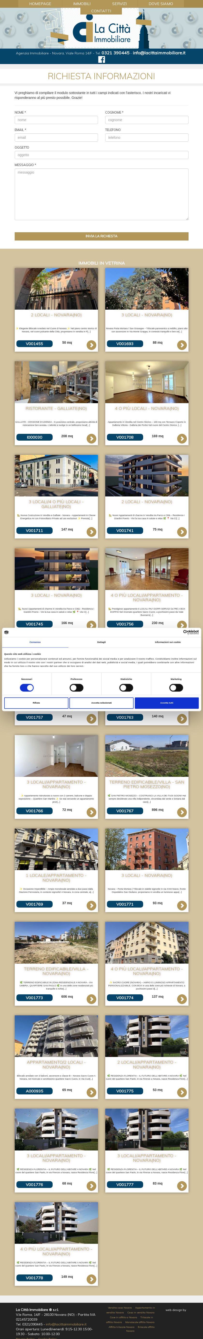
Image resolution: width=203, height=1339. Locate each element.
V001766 (34, 810)
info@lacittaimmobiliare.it (159, 53)
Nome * (20, 112)
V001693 (124, 343)
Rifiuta (36, 703)
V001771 (124, 904)
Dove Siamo (161, 3)
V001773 (34, 997)
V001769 (34, 904)
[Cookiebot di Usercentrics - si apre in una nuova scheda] (178, 632)
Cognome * (114, 112)
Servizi (119, 3)
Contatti (101, 10)
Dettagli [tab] (101, 642)
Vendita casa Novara (120, 1307)
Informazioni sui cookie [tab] (168, 642)
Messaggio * (25, 165)
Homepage (40, 3)
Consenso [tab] (35, 642)
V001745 (34, 624)
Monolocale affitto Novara (139, 1322)
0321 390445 (115, 53)
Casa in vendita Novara (140, 1312)
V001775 (124, 1091)
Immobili (82, 3)
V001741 (124, 530)
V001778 (34, 1277)
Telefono (113, 130)
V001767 (124, 810)
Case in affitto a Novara (123, 1317)
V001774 (124, 997)
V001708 (124, 437)
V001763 (124, 717)
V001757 (34, 717)
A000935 (34, 1091)
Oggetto (22, 147)
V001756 (124, 624)
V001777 (124, 1184)
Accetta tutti (166, 703)
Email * (20, 130)
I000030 (34, 437)
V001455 (34, 343)
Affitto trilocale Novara (121, 1327)
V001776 (34, 1184)
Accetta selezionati (101, 703)
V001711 (34, 530)
